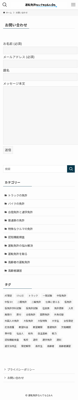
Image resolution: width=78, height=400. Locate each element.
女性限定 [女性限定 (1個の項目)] (68, 320)
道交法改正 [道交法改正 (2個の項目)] (11, 346)
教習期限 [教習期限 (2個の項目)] (37, 327)
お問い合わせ (15, 378)
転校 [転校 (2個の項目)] (26, 339)
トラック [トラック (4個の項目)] (33, 295)
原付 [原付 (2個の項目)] (19, 314)
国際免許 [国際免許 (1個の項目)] (45, 314)
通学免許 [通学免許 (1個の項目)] (47, 339)
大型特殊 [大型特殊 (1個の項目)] (42, 320)
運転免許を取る (17, 254)
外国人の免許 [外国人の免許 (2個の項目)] (12, 320)
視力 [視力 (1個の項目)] (54, 333)
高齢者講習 (15, 270)
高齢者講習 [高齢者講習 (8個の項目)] (65, 346)
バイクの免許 (16, 203)
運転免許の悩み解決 (20, 245)
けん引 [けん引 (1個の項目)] (20, 295)
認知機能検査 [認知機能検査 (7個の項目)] (12, 339)
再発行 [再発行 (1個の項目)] (8, 314)
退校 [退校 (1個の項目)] (35, 339)
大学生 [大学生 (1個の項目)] (55, 320)
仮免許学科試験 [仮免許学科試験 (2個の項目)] (13, 308)
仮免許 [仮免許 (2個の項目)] (68, 301)
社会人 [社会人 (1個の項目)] (20, 333)
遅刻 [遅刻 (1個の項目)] (59, 339)
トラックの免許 (17, 195)
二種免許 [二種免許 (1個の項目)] (22, 301)
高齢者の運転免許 (19, 262)
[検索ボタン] (4, 4)
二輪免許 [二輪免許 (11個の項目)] (36, 301)
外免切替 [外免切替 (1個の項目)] (59, 314)
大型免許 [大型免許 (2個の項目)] (28, 320)
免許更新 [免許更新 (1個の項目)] (59, 308)
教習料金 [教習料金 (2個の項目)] (23, 327)
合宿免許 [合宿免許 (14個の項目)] (30, 314)
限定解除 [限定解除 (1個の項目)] (26, 346)
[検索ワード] (39, 169)
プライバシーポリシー (21, 369)
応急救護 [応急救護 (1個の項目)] (9, 327)
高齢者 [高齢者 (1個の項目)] (50, 346)
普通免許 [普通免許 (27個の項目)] (52, 327)
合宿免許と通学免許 (20, 212)
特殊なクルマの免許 (20, 229)
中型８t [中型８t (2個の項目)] (9, 301)
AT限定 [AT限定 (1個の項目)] (8, 295)
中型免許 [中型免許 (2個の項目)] (61, 295)
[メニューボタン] (73, 4)
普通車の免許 (16, 220)
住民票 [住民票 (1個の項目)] (46, 308)
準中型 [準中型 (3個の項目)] (8, 333)
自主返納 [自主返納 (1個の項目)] (42, 333)
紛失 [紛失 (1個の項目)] (30, 333)
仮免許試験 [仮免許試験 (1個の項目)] (32, 308)
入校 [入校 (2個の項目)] (70, 308)
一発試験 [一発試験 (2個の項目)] (47, 295)
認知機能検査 (16, 237)
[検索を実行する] (71, 169)
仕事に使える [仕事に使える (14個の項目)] (53, 301)
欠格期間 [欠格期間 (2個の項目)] (66, 327)
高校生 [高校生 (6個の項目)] (38, 346)
